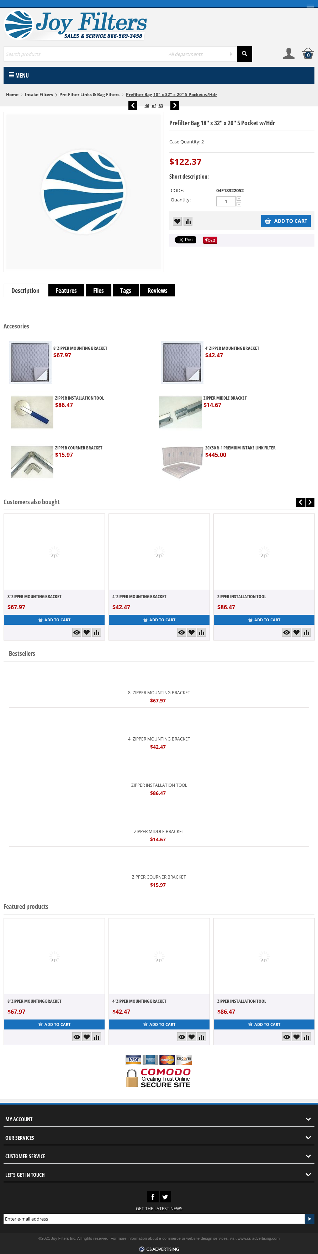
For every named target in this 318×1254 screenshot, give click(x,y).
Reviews (158, 290)
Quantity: (181, 199)
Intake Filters (39, 94)
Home (12, 94)
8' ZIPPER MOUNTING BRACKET (80, 348)
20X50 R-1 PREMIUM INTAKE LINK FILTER (240, 447)
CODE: (177, 190)
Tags (125, 290)
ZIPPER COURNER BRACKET (78, 447)
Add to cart (286, 220)
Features (66, 290)
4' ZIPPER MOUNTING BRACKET (232, 348)
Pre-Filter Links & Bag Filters (89, 94)
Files (98, 290)
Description (25, 290)
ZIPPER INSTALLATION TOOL (79, 398)
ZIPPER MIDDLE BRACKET (225, 398)
